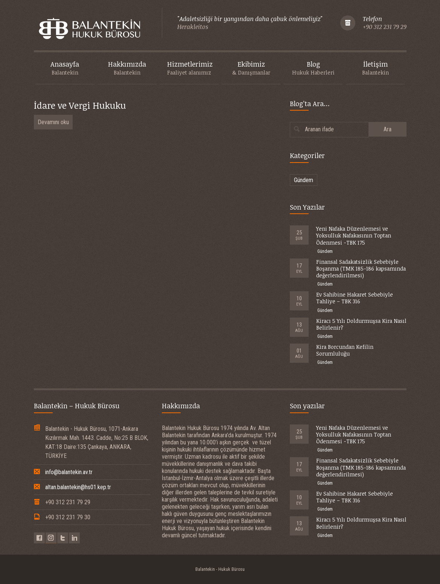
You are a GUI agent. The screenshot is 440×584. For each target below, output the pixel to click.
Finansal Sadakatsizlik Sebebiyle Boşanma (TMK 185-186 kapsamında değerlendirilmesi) (361, 268)
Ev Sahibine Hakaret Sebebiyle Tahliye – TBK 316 (354, 298)
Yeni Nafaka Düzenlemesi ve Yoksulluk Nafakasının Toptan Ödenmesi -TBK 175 (353, 235)
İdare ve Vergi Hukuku (80, 105)
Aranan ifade (319, 129)
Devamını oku (53, 122)
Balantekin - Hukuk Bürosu (220, 569)
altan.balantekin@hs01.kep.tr (78, 487)
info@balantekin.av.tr (69, 472)
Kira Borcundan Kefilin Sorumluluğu (344, 350)
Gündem (303, 180)
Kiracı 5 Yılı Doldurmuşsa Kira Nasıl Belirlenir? (361, 324)
